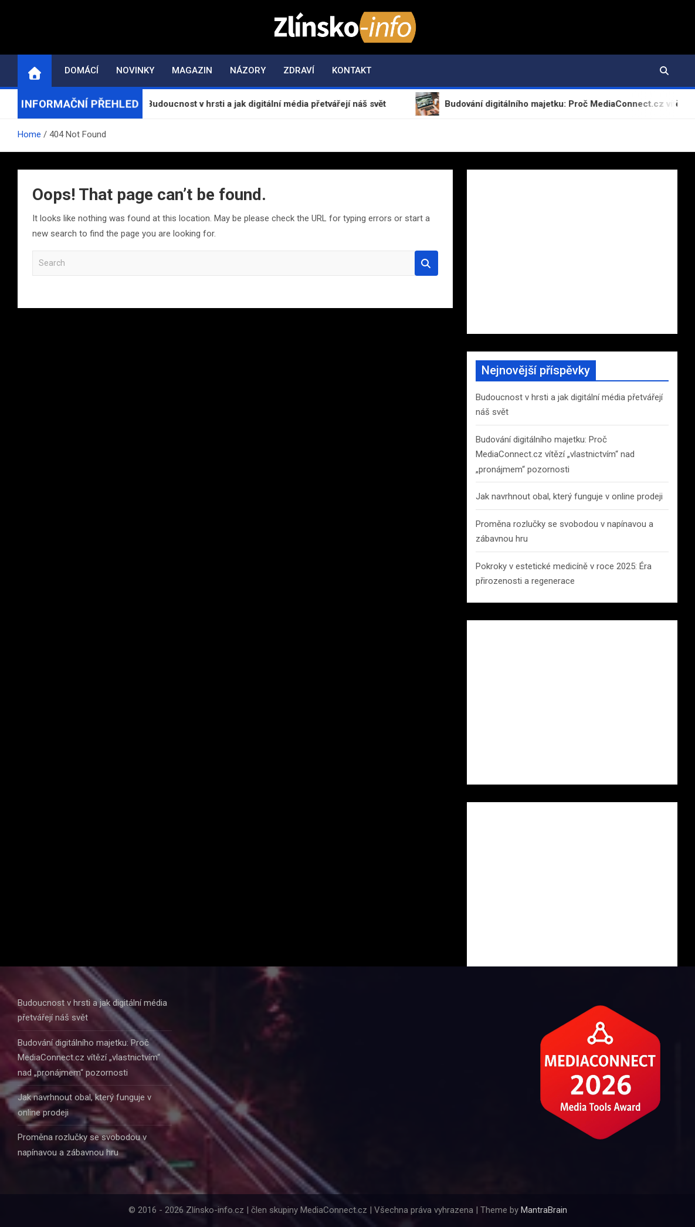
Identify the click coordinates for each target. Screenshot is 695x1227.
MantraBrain (544, 1210)
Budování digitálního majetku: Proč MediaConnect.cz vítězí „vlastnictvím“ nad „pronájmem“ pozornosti (555, 454)
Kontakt (351, 70)
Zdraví (298, 70)
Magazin (192, 70)
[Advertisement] (572, 251)
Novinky (135, 70)
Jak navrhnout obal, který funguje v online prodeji (569, 496)
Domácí (82, 70)
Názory (248, 70)
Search (426, 263)
